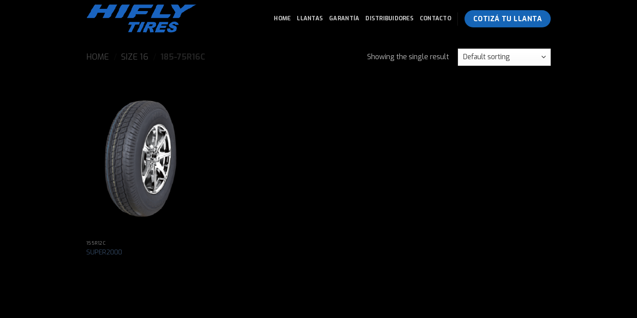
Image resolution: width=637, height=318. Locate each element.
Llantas (310, 18)
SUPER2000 (104, 253)
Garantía (344, 18)
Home (282, 18)
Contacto (435, 18)
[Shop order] (504, 57)
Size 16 (134, 57)
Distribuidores (389, 18)
